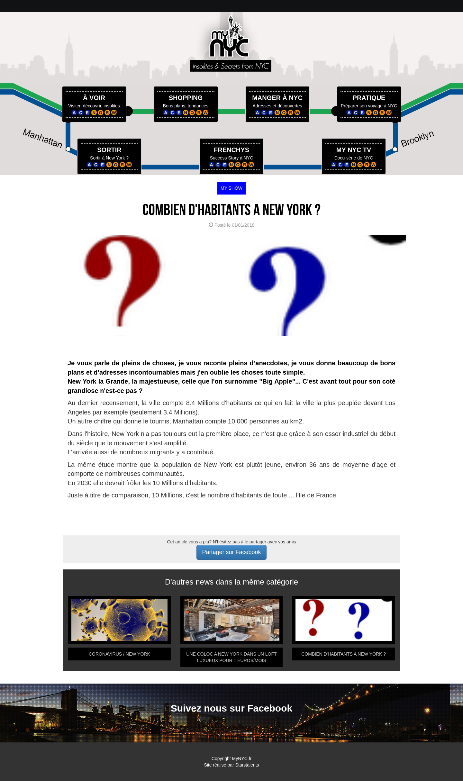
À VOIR (94, 97)
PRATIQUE (369, 97)
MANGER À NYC (277, 97)
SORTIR (109, 149)
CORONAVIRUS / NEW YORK (119, 654)
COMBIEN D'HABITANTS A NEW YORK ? (343, 654)
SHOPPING (186, 97)
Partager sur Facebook (231, 552)
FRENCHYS (231, 149)
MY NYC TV (353, 149)
